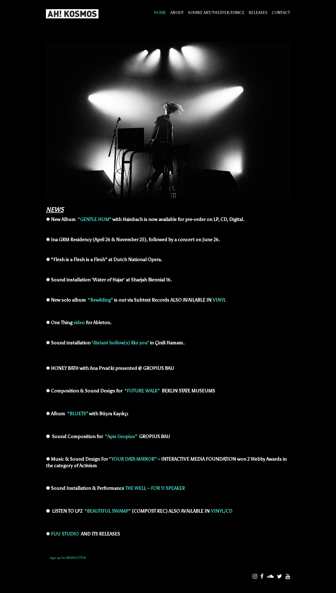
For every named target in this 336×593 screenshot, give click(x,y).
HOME (160, 12)
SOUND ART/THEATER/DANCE (216, 12)
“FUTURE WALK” (142, 391)
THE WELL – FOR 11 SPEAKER (155, 488)
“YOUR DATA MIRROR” (132, 459)
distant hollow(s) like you (120, 343)
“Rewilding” (100, 300)
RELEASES (258, 12)
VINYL (219, 300)
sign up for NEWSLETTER (68, 558)
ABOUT (177, 12)
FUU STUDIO (65, 534)
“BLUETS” (77, 414)
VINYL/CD (221, 511)
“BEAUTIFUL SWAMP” (108, 511)
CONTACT (281, 12)
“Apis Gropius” (121, 436)
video (79, 323)
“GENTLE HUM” (94, 219)
